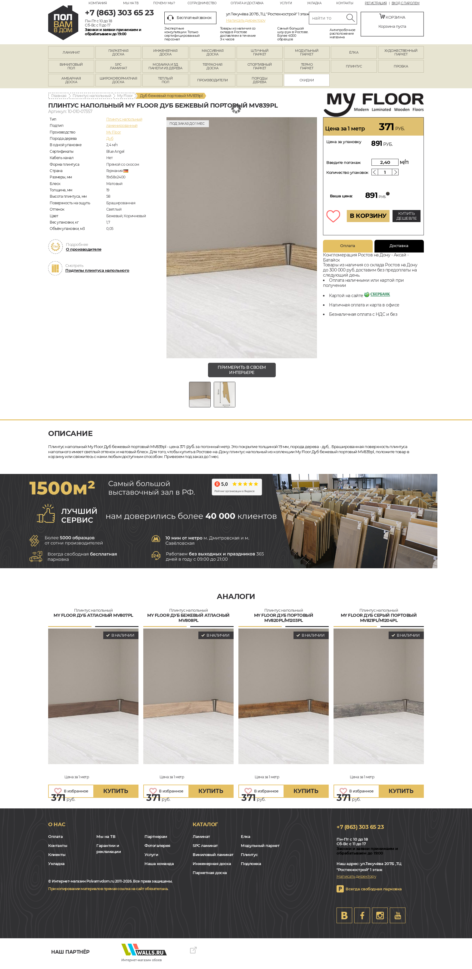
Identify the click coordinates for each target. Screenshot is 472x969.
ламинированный (122, 125)
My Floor (124, 95)
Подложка (251, 866)
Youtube (397, 918)
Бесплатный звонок (189, 17)
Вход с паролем (406, 3)
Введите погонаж (343, 162)
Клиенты (57, 857)
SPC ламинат (205, 848)
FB (362, 918)
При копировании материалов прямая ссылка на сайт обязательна (107, 891)
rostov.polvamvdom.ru (63, 22)
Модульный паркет (260, 848)
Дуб (109, 138)
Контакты (344, 3)
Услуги (286, 3)
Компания (97, 3)
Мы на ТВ (130, 3)
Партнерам (155, 839)
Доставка (399, 245)
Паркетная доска (210, 875)
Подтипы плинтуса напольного (97, 270)
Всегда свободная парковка (374, 891)
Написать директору (246, 20)
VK (344, 918)
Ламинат (201, 839)
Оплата (347, 245)
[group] (241, 237)
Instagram (380, 918)
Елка (245, 839)
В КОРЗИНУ (368, 215)
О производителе (83, 249)
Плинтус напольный (92, 95)
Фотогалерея (157, 848)
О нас (56, 828)
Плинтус (249, 857)
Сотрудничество (202, 3)
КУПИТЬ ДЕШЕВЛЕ (406, 216)
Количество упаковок (347, 172)
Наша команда (159, 866)
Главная (59, 95)
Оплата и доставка (247, 3)
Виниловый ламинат (213, 857)
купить (115, 794)
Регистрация (376, 3)
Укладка (314, 3)
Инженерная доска (212, 866)
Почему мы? (164, 3)
